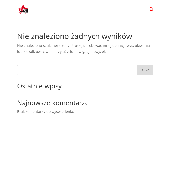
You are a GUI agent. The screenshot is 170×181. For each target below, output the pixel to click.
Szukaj (145, 70)
